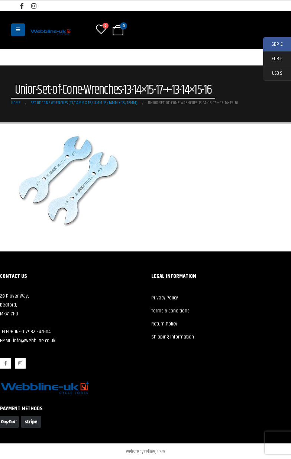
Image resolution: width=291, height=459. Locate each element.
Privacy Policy (164, 298)
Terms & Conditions (170, 311)
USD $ (272, 73)
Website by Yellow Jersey (145, 451)
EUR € (272, 59)
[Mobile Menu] (18, 29)
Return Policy (164, 324)
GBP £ (273, 44)
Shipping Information (172, 337)
